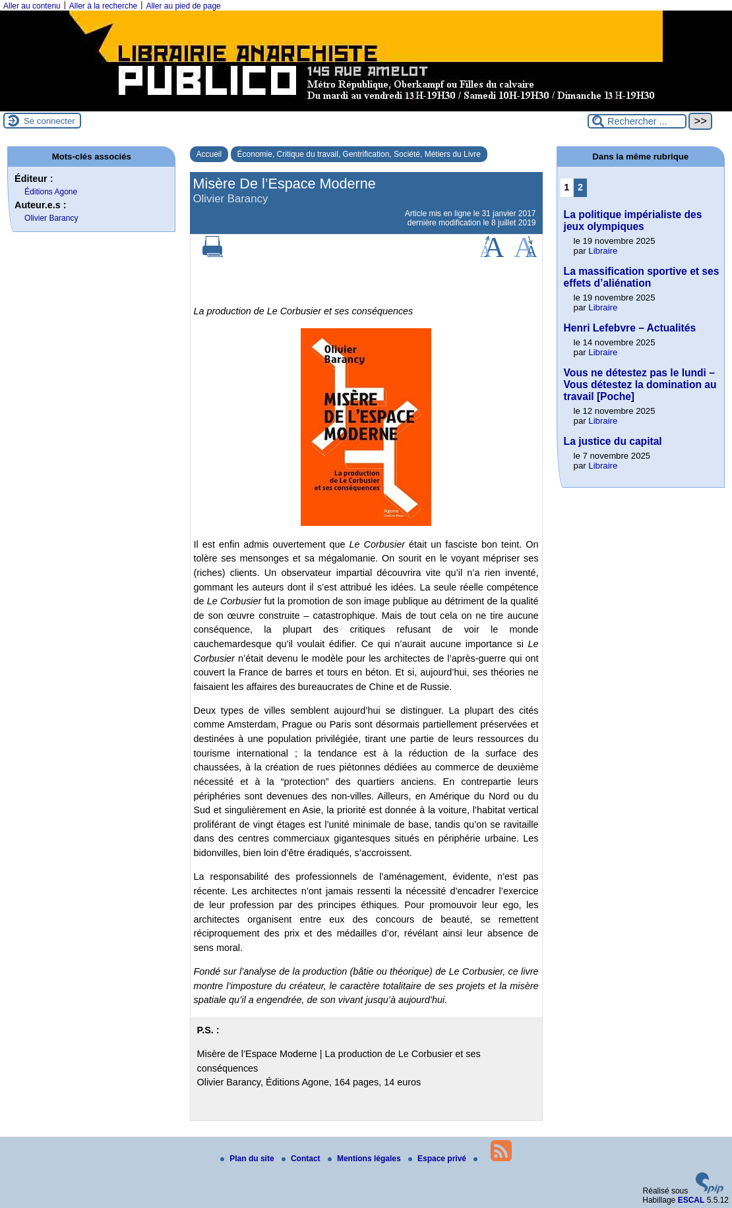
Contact (302, 1158)
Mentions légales (365, 1158)
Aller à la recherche (103, 6)
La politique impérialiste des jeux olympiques (633, 220)
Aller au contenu (32, 6)
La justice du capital (613, 441)
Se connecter (49, 121)
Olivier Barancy (51, 218)
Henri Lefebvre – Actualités (630, 327)
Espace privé (438, 1158)
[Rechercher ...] (637, 121)
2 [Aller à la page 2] (580, 187)
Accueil (209, 154)
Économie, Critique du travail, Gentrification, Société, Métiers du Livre (359, 154)
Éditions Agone (50, 191)
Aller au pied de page (183, 6)
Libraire (602, 251)
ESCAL (691, 1200)
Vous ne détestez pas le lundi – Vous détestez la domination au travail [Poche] (640, 384)
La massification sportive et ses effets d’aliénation (641, 277)
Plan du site (248, 1158)
